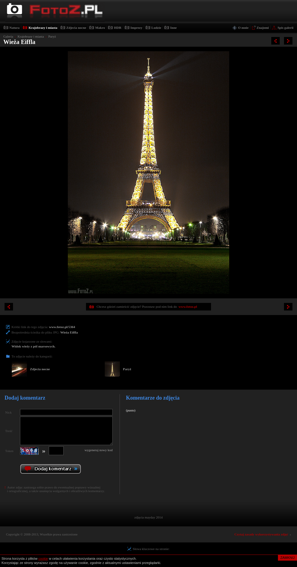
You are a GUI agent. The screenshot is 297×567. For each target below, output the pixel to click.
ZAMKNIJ (287, 557)
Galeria (8, 36)
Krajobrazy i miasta (42, 27)
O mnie (243, 27)
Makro (100, 27)
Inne (173, 27)
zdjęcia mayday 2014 (148, 517)
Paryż (52, 36)
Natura (14, 27)
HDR (117, 27)
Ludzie (156, 27)
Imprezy (136, 27)
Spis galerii (285, 27)
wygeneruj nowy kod (98, 450)
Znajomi (263, 27)
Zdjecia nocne (76, 27)
